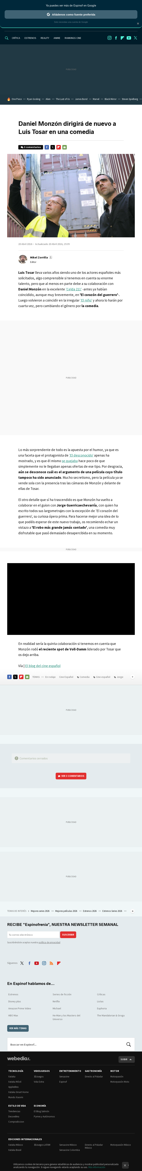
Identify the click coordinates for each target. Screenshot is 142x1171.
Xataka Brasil (14, 1150)
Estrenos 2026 (90, 911)
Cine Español (66, 677)
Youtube (129, 38)
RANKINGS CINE (73, 38)
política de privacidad (49, 942)
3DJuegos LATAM (42, 1144)
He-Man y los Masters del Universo (66, 1017)
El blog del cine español (42, 666)
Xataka (11, 1076)
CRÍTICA (16, 38)
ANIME (57, 38)
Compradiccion (16, 1121)
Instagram (109, 38)
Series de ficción (62, 994)
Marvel (96, 99)
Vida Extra (39, 1081)
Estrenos (13, 994)
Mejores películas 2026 (66, 911)
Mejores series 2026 (40, 911)
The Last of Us (63, 99)
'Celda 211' (74, 289)
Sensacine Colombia (69, 1150)
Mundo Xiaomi (15, 1097)
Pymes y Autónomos (44, 1116)
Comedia (84, 677)
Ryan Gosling (33, 99)
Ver (72, 776)
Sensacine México (68, 1144)
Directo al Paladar (94, 1076)
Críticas (101, 994)
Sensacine (64, 1076)
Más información (96, 1167)
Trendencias (14, 1111)
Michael (57, 1008)
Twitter (135, 38)
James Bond (81, 99)
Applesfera (13, 1086)
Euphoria (102, 1008)
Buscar (128, 1044)
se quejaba (70, 461)
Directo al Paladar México (94, 1146)
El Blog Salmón (41, 1111)
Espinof (63, 1081)
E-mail (64, 147)
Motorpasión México (120, 1144)
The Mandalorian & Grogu (111, 1015)
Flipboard (122, 38)
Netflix (56, 1001)
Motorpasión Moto (119, 1081)
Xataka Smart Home (18, 1092)
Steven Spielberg (130, 99)
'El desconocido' (81, 455)
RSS (51, 962)
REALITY (45, 38)
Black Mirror (110, 99)
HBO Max (13, 1015)
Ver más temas (18, 1028)
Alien (48, 99)
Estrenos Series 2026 (112, 911)
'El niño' (86, 300)
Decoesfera (13, 1116)
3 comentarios (32, 147)
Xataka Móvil (14, 1081)
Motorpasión (116, 1076)
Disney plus (14, 1001)
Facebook (116, 38)
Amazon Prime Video (19, 1008)
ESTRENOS (30, 38)
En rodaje (50, 677)
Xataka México (15, 1144)
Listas (100, 1001)
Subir (124, 1059)
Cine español (103, 677)
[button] (41, 257)
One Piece (17, 99)
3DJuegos (38, 1076)
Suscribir (68, 934)
